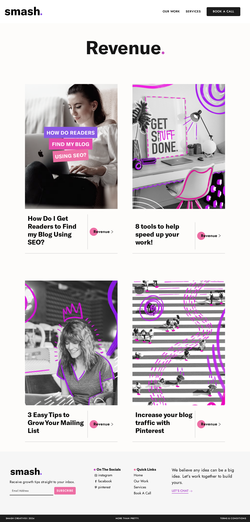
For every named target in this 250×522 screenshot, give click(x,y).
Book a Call (142, 493)
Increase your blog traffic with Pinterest (163, 422)
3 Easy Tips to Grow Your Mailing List (56, 422)
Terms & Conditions (233, 518)
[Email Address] (31, 490)
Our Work (171, 11)
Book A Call (223, 11)
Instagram (103, 475)
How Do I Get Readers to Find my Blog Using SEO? (52, 230)
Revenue (104, 232)
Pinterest (102, 487)
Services (193, 11)
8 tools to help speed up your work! (157, 234)
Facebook (103, 481)
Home (138, 475)
